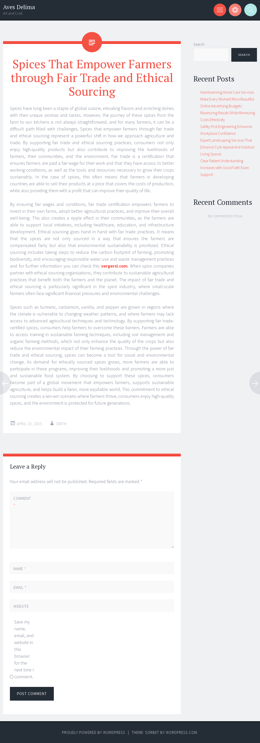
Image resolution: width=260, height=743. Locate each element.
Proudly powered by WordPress (93, 732)
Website (21, 606)
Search (198, 44)
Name (19, 568)
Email (20, 587)
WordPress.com (181, 732)
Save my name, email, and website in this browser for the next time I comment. (24, 649)
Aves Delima (19, 7)
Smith (61, 423)
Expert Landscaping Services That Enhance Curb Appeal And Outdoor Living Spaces (227, 147)
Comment (22, 502)
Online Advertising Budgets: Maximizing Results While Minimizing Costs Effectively (227, 113)
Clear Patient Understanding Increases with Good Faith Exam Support (224, 167)
